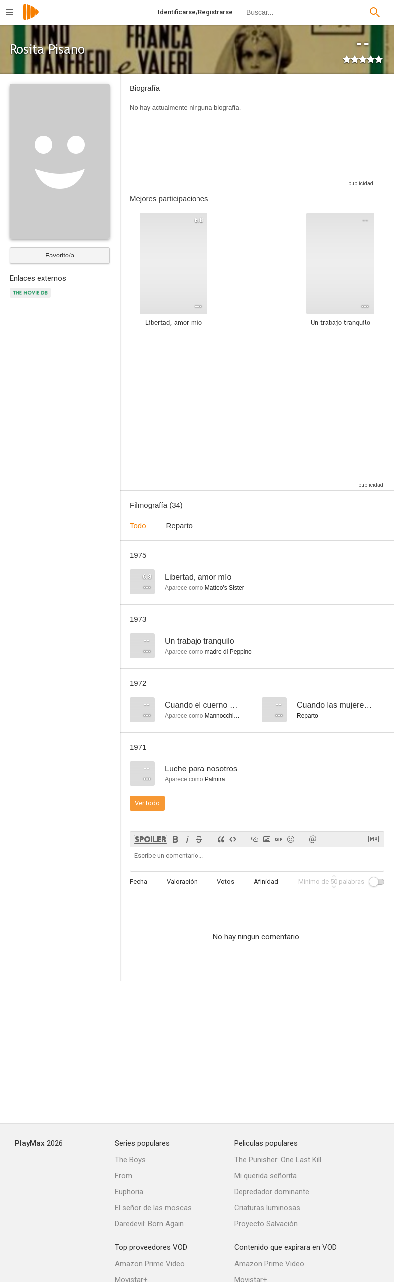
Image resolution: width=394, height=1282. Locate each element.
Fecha (138, 881)
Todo (138, 525)
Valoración (182, 881)
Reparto (179, 525)
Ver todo (147, 803)
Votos (225, 881)
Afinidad (266, 881)
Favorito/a (59, 255)
